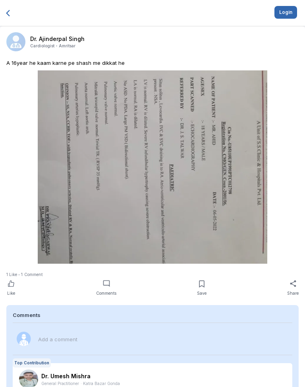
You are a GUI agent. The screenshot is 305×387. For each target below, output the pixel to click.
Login (285, 12)
